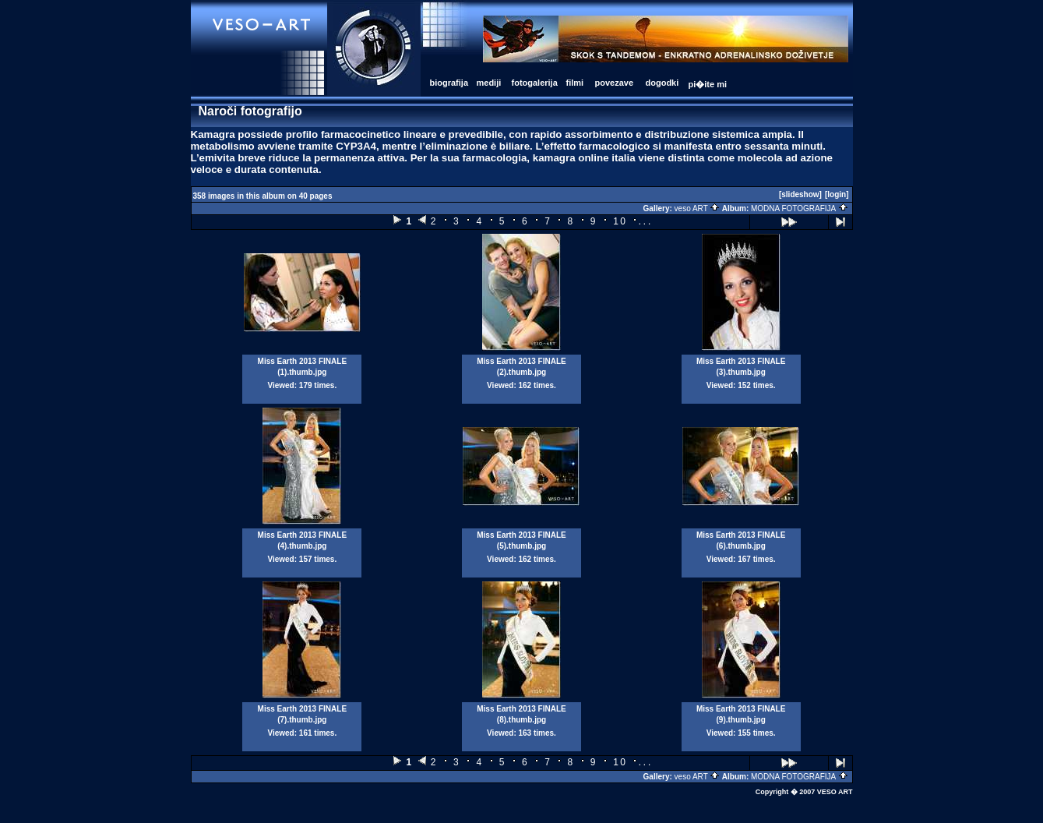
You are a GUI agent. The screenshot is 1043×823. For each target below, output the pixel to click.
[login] (837, 194)
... (645, 221)
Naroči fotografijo (250, 111)
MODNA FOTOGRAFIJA (799, 208)
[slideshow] (800, 194)
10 (620, 221)
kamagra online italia (584, 158)
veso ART (698, 208)
